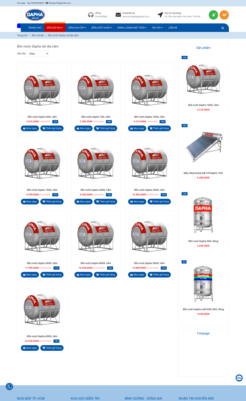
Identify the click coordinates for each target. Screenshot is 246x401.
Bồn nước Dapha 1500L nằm (42, 190)
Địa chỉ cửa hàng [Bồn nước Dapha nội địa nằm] (173, 13)
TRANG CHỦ (34, 27)
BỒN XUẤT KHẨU (102, 27)
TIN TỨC (157, 27)
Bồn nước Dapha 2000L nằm (96, 190)
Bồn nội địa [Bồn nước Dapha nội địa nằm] (38, 35)
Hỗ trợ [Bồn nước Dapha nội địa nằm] (98, 13)
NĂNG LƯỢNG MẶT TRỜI (132, 27)
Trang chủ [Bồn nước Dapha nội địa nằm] (22, 35)
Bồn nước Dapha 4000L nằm (96, 263)
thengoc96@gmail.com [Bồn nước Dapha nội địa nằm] (58, 3)
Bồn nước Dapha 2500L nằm (149, 190)
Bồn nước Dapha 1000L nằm (149, 116)
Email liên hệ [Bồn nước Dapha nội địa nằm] (129, 13)
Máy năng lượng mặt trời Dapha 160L (203, 173)
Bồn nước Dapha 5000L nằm (149, 263)
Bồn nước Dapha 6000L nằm (42, 336)
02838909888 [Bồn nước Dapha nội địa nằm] (36, 3)
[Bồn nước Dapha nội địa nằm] (35, 15)
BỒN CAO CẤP (77, 27)
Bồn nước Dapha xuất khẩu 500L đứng (203, 309)
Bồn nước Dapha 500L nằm (42, 116)
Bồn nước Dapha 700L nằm (95, 116)
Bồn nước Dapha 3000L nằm (42, 263)
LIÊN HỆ (172, 27)
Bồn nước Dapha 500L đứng (203, 241)
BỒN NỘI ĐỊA (55, 27)
